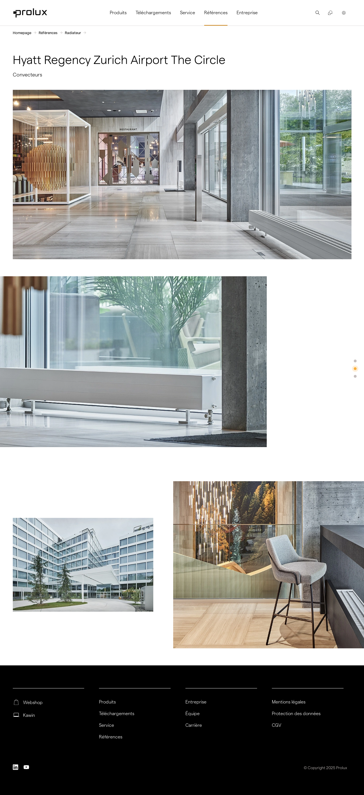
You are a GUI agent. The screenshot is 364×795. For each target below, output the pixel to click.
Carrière (193, 725)
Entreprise (247, 12)
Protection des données (296, 713)
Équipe (192, 713)
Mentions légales (288, 702)
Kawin (29, 715)
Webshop (33, 702)
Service (187, 12)
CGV (276, 725)
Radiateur (73, 33)
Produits (118, 12)
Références (216, 12)
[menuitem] (120, 13)
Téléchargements (153, 12)
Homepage (22, 33)
